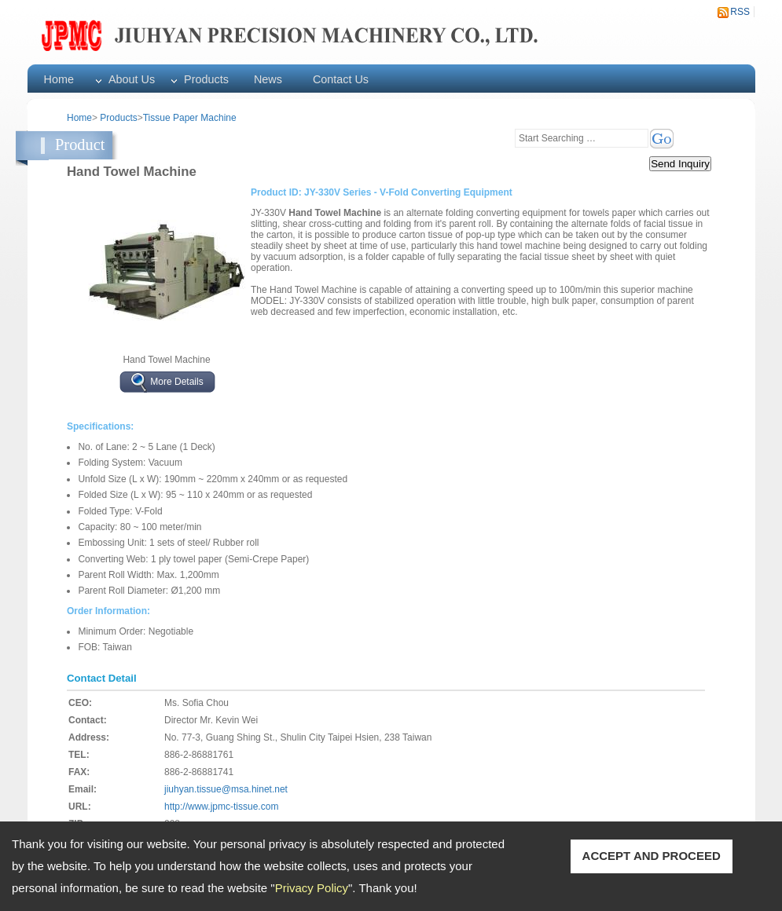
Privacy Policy (311, 888)
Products (206, 79)
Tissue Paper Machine (190, 117)
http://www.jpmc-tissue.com (221, 806)
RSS (740, 11)
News (268, 79)
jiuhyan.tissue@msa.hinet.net (226, 789)
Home (59, 79)
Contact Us (341, 79)
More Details (176, 381)
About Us (131, 79)
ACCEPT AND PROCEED (651, 855)
